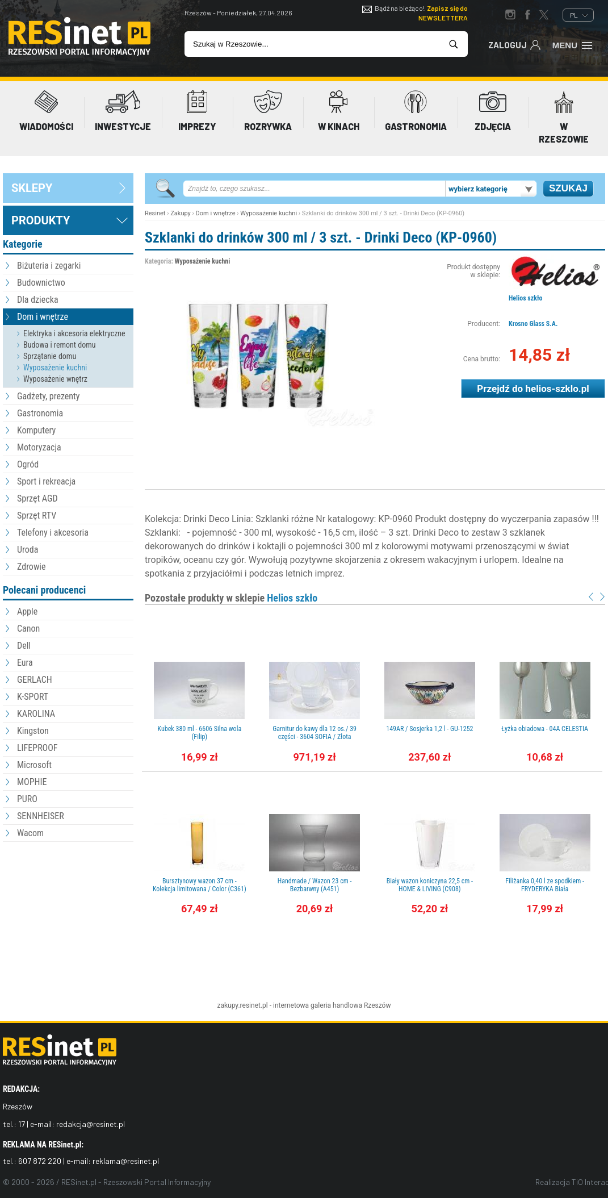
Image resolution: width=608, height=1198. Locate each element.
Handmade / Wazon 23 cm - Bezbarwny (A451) (315, 885)
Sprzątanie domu (49, 356)
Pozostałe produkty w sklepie (231, 598)
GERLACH (34, 679)
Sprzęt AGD (37, 498)
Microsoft (34, 764)
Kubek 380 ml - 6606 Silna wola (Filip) (200, 733)
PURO (27, 799)
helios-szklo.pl (557, 388)
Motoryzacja (39, 447)
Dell (24, 645)
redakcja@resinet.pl (90, 1124)
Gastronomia (40, 413)
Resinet (155, 213)
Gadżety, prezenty (48, 396)
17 (21, 1124)
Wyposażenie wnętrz (55, 378)
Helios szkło (525, 298)
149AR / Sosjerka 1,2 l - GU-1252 (429, 729)
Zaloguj (514, 44)
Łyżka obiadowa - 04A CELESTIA (544, 729)
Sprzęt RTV (36, 515)
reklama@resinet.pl (126, 1161)
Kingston (33, 730)
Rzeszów (377, 1005)
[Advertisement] (68, 907)
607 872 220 (39, 1161)
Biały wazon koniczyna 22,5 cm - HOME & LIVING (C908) (430, 885)
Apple (27, 611)
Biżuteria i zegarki (49, 265)
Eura (25, 662)
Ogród (28, 464)
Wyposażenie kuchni (55, 367)
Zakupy (180, 213)
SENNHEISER (40, 816)
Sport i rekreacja (46, 481)
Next (602, 596)
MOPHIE (32, 782)
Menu (573, 44)
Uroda (27, 549)
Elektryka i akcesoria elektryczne (74, 333)
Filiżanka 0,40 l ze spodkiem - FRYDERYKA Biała (544, 885)
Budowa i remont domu (59, 344)
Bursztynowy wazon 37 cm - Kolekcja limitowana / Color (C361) (199, 885)
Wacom (30, 833)
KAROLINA (36, 713)
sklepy (31, 188)
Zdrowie (31, 566)
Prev (591, 596)
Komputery (36, 430)
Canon (28, 628)
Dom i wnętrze (42, 316)
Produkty (40, 220)
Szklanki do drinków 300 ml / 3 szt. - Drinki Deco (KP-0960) (321, 237)
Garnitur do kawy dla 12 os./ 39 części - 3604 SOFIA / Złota (314, 733)
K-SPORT (32, 696)
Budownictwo (41, 282)
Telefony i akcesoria (53, 532)
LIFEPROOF (37, 747)
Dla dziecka (37, 299)
